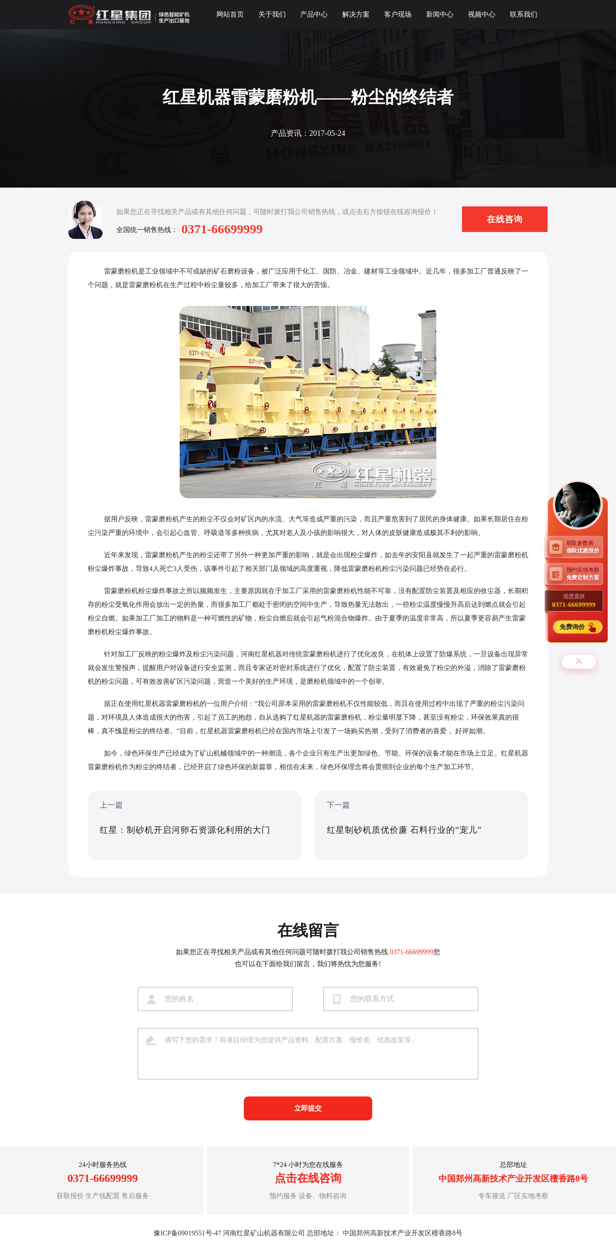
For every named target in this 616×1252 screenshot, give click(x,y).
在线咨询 (505, 219)
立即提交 (308, 1108)
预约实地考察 (584, 573)
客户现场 (398, 14)
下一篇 (421, 826)
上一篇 (194, 826)
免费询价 (572, 626)
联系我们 (523, 14)
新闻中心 (439, 14)
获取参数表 (584, 546)
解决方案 (356, 14)
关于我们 (272, 14)
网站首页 (230, 14)
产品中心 (314, 14)
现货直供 (574, 600)
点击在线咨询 (308, 1178)
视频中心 (481, 14)
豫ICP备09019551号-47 (187, 1233)
